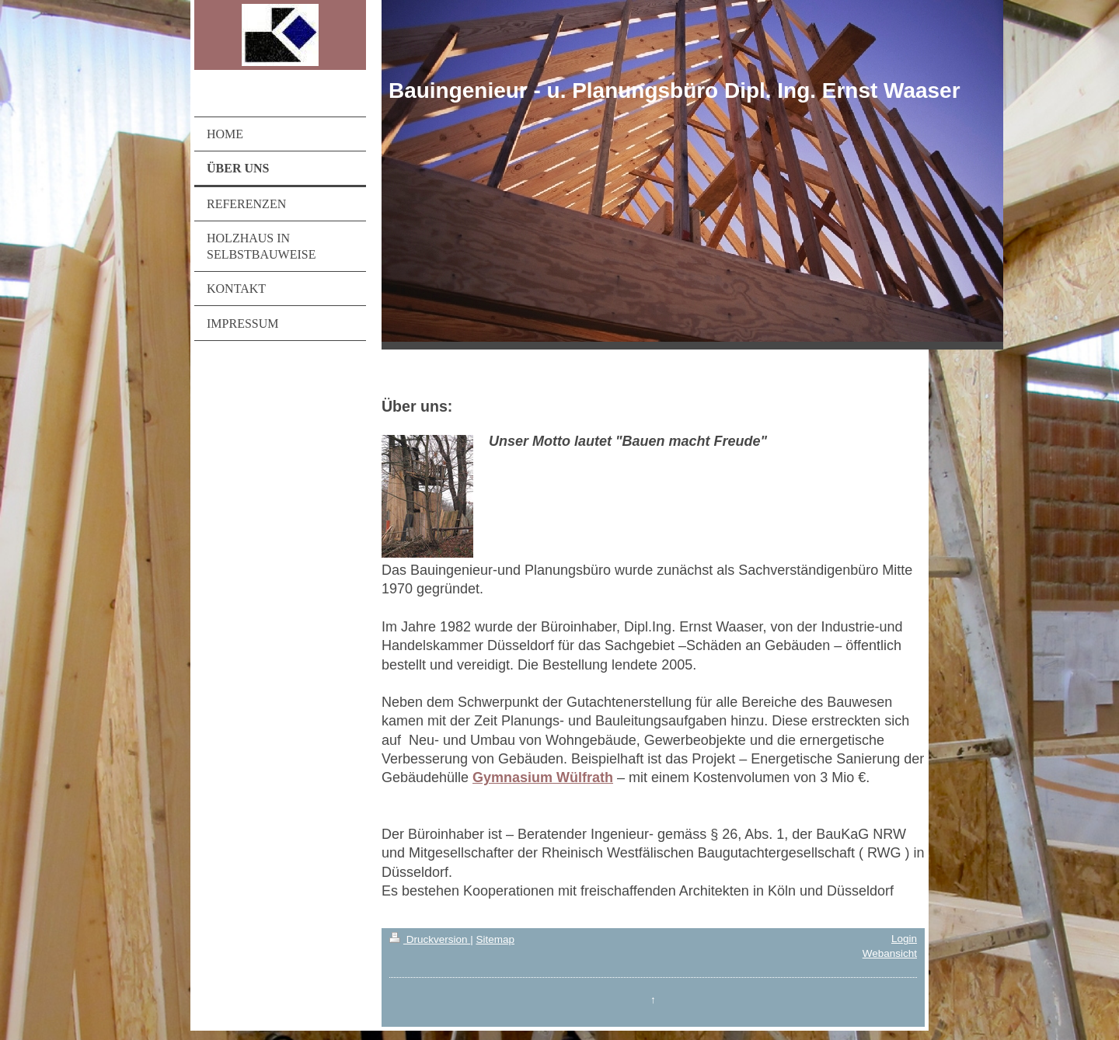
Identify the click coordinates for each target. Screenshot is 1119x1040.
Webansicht (890, 953)
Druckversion (429, 939)
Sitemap (495, 939)
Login (904, 938)
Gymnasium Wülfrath (542, 777)
